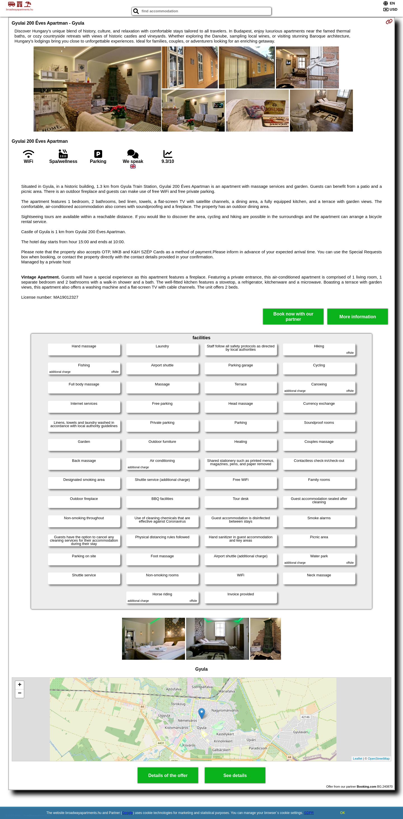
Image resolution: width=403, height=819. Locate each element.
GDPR (309, 813)
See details (235, 775)
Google (127, 813)
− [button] (20, 693)
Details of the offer (168, 775)
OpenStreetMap (379, 758)
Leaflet (357, 758)
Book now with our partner (293, 317)
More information (357, 316)
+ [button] (20, 685)
